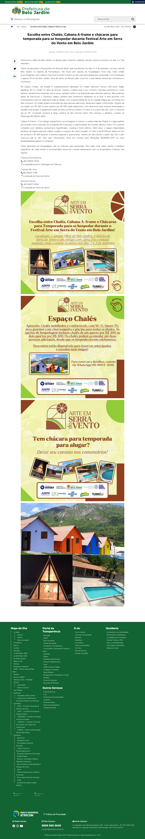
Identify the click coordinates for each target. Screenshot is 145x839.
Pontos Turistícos (23, 687)
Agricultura (20, 738)
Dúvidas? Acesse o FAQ (115, 640)
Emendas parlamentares (51, 659)
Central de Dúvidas (49, 643)
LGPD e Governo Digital (51, 667)
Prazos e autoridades (82, 645)
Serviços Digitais (19, 677)
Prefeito (16, 674)
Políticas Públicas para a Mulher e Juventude (28, 773)
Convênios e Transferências (52, 646)
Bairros (16, 645)
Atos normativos (49, 640)
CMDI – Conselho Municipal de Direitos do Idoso (27, 707)
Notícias (16, 664)
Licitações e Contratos (51, 670)
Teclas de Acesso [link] (34, 2)
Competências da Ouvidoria (116, 637)
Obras (19, 769)
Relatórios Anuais (113, 648)
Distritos (20, 635)
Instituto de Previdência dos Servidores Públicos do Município (27, 699)
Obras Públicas (48, 672)
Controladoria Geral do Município (24, 744)
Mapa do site (18, 661)
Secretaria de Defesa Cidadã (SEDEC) (26, 784)
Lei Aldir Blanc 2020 (20, 653)
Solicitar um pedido (81, 653)
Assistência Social (23, 740)
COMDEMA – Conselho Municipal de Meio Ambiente (28, 718)
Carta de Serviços (49, 692)
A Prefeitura (18, 643)
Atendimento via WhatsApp (116, 635)
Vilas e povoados (23, 640)
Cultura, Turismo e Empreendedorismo (23, 750)
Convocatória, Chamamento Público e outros (56, 650)
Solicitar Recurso (80, 651)
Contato (16, 648)
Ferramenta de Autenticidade (53, 697)
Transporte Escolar (49, 708)
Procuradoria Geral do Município (28, 777)
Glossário (17, 651)
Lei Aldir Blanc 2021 (111, 26)
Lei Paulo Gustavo (20, 658)
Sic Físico (78, 648)
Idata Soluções (86, 835)
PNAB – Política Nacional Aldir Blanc (23, 670)
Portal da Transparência (51, 705)
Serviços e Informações (27, 19)
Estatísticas (78, 640)
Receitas (46, 677)
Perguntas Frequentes (21, 666)
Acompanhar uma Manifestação (118, 632)
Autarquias (17, 693)
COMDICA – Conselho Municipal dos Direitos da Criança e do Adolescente (28, 724)
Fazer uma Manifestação (115, 643)
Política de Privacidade (54, 814)
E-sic (45, 694)
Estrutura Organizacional (51, 662)
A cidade (17, 632)
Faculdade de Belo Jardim (26, 695)
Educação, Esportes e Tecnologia (28, 753)
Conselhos (17, 703)
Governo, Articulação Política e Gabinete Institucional (27, 760)
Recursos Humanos (50, 680)
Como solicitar (80, 632)
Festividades (21, 685)
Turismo (16, 682)
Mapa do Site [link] (52, 2)
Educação (46, 635)
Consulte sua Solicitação (83, 635)
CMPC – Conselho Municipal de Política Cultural (27, 713)
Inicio (45, 664)
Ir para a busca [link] (14, 2)
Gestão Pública (22, 756)
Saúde (19, 780)
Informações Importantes (115, 645)
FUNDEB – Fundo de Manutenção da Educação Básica (28, 731)
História (19, 637)
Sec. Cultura (21, 27)
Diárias (45, 656)
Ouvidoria (46, 700)
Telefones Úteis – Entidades (23, 680)
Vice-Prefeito (126, 26)
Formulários (79, 643)
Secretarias (17, 735)
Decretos (78, 637)
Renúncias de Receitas (51, 683)
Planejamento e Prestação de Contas (56, 675)
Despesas (46, 654)
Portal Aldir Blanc (49, 702)
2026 (64, 835)
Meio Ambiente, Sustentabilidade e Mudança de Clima (28, 765)
